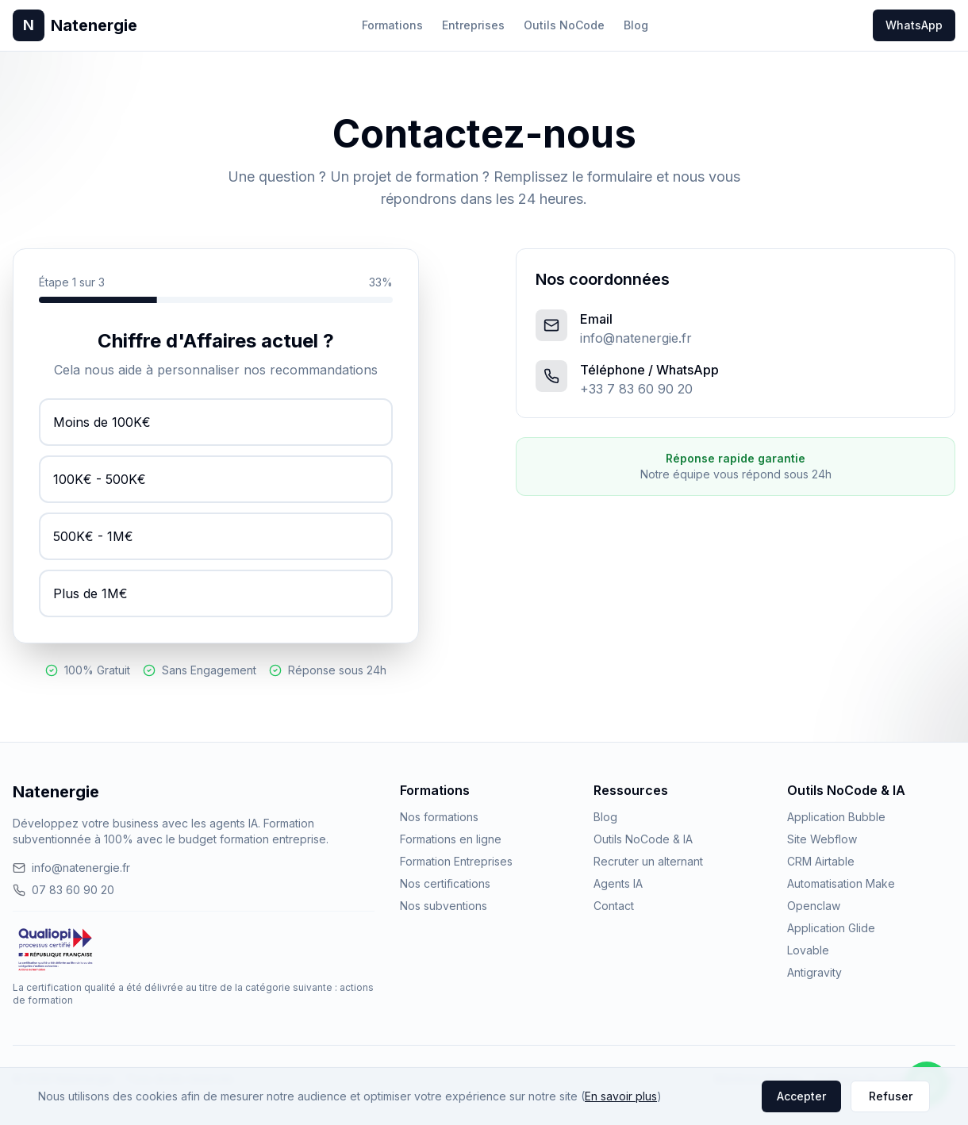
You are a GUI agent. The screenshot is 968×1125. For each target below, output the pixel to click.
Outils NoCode (564, 25)
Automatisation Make (841, 883)
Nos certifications (445, 883)
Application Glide (831, 928)
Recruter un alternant (648, 861)
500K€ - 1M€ (93, 536)
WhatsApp (914, 25)
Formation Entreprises (456, 861)
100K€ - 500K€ (99, 479)
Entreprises (473, 25)
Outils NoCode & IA (643, 839)
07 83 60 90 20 (63, 890)
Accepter (801, 1096)
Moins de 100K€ (102, 422)
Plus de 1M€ (90, 593)
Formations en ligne (450, 839)
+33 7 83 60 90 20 (636, 389)
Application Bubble (836, 817)
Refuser (890, 1096)
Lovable (808, 950)
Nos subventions (443, 905)
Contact (613, 905)
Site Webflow (822, 839)
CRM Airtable (821, 861)
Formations (392, 25)
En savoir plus (621, 1096)
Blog (636, 25)
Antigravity (814, 972)
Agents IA (618, 883)
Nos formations (439, 817)
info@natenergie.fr (636, 338)
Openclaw (813, 905)
